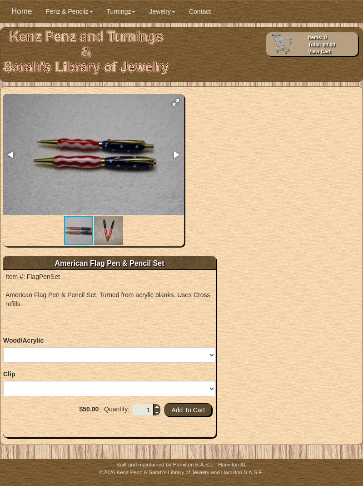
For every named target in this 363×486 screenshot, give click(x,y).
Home (21, 11)
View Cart (319, 51)
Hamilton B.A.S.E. (194, 464)
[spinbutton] (142, 410)
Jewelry (162, 11)
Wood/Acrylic (23, 340)
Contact (200, 11)
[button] (176, 102)
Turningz (121, 11)
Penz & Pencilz (69, 11)
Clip (9, 374)
